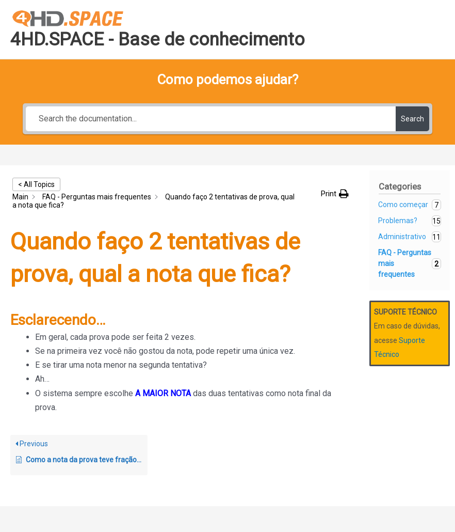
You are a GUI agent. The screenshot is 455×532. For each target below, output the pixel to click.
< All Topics (36, 184)
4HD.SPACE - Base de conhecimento (157, 39)
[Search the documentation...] (211, 118)
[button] (335, 194)
